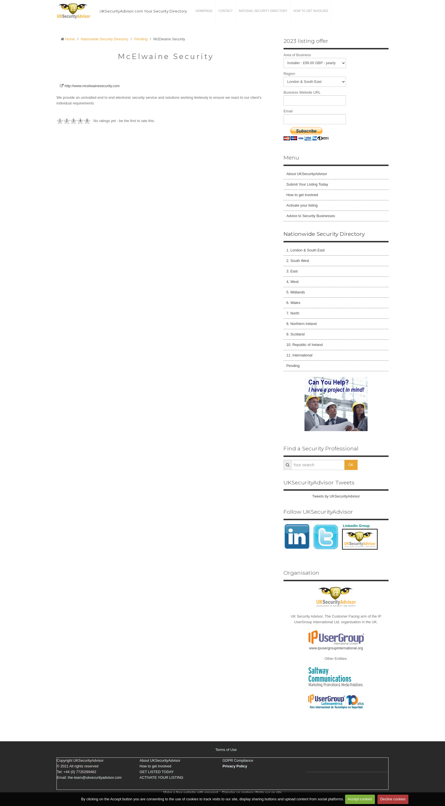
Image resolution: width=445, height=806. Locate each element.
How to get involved (310, 11)
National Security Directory (262, 11)
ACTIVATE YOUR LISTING (161, 777)
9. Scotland (295, 334)
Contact (226, 11)
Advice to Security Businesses (310, 216)
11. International (299, 355)
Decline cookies (393, 799)
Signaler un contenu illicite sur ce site (252, 792)
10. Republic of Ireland (304, 345)
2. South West (297, 261)
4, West (292, 282)
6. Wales (293, 303)
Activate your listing (302, 205)
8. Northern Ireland (301, 324)
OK (351, 465)
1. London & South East (305, 250)
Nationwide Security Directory (104, 39)
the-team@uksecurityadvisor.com (94, 777)
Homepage (204, 11)
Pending (141, 39)
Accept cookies (360, 799)
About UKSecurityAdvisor (306, 174)
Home (70, 39)
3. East (292, 271)
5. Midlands (295, 292)
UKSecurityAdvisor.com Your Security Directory (143, 11)
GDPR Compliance (237, 760)
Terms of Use (226, 750)
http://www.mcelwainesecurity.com (89, 86)
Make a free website (179, 792)
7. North (292, 313)
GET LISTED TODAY (157, 772)
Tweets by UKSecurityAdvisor (336, 496)
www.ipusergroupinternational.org (336, 648)
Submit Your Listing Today (307, 184)
